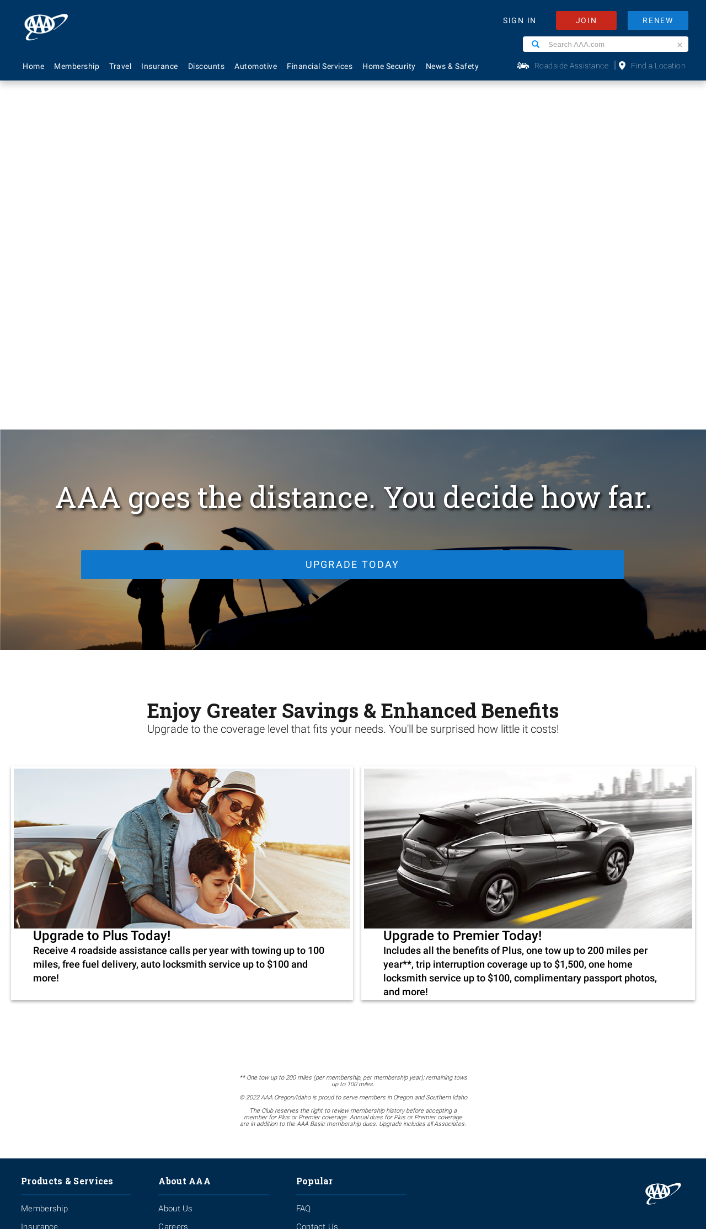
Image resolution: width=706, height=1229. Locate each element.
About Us (175, 858)
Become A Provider (193, 949)
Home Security (389, 66)
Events (171, 895)
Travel (120, 66)
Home (33, 66)
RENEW (658, 20)
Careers (173, 877)
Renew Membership (333, 913)
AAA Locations (323, 895)
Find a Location (658, 65)
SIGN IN (520, 20)
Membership (76, 66)
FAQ (303, 858)
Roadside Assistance (571, 65)
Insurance (159, 66)
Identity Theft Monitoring (67, 895)
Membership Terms (195, 931)
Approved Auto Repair (61, 949)
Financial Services (319, 66)
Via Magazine (321, 986)
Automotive (255, 66)
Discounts (206, 66)
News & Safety (452, 66)
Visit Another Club (329, 968)
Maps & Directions (330, 949)
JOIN (586, 20)
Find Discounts (324, 931)
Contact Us (317, 877)
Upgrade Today (350, 210)
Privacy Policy (314, 1117)
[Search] (535, 44)
